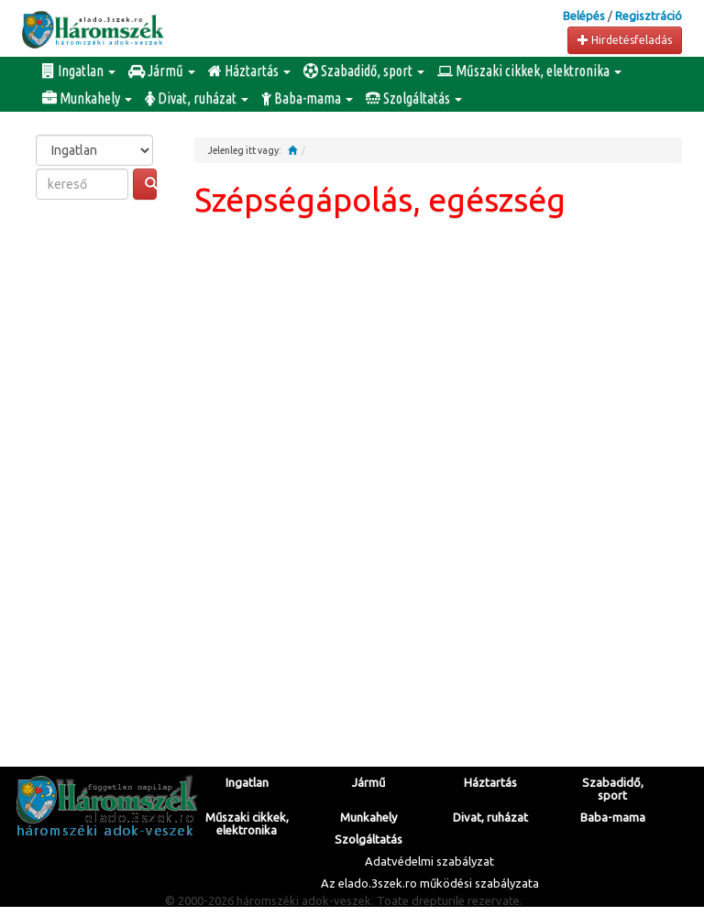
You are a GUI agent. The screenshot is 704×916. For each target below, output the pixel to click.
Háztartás (249, 70)
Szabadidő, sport (363, 70)
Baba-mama (307, 98)
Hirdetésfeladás (625, 40)
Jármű (161, 70)
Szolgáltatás (414, 98)
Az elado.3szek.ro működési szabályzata (430, 883)
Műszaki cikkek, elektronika (529, 70)
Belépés (584, 15)
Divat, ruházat (196, 98)
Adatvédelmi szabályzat (429, 861)
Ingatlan (79, 70)
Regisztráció (648, 15)
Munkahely (87, 98)
